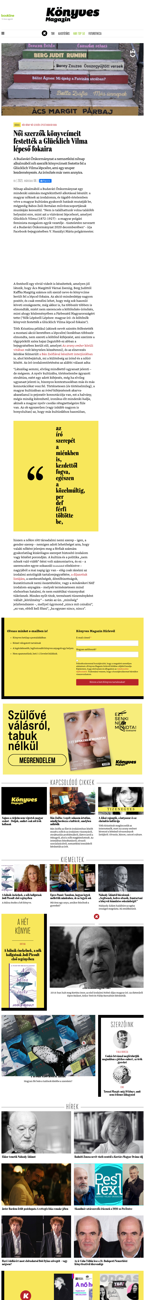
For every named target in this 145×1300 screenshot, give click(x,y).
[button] (2, 33)
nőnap (27, 125)
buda (55, 125)
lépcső (43, 125)
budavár (49, 125)
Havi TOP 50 (80, 34)
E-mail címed (83, 638)
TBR (53, 34)
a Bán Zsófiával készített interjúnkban (66, 354)
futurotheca (96, 34)
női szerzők (35, 125)
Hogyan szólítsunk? (86, 649)
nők (23, 125)
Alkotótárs (65, 34)
